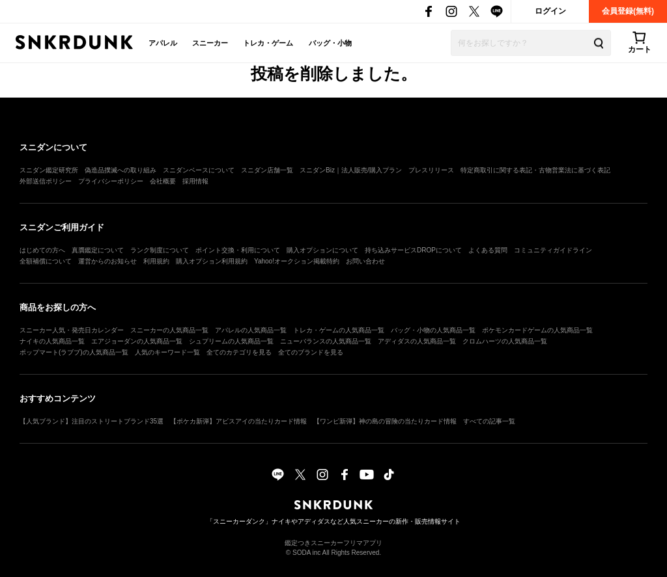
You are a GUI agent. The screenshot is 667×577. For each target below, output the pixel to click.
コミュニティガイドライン (553, 250)
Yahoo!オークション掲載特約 (296, 261)
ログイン (550, 11)
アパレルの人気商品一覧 (251, 330)
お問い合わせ (365, 261)
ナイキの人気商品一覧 (52, 341)
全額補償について (46, 261)
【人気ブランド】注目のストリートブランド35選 (91, 421)
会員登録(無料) (628, 11)
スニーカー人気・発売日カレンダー (72, 330)
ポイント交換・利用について (237, 250)
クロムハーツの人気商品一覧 (504, 341)
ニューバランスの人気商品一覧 (325, 341)
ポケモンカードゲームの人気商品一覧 (537, 330)
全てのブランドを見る (310, 352)
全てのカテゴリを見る (239, 352)
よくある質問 (487, 250)
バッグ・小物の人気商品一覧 (433, 330)
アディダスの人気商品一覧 (417, 341)
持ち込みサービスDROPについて (413, 250)
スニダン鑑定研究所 (49, 170)
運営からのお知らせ (107, 261)
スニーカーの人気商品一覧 (169, 330)
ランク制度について (159, 250)
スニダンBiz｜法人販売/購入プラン (351, 170)
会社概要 (163, 181)
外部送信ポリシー (46, 181)
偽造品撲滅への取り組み (120, 170)
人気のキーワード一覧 (167, 352)
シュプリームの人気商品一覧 (231, 341)
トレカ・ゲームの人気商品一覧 (338, 330)
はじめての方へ (42, 250)
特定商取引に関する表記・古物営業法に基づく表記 (535, 170)
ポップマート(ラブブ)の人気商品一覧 (74, 352)
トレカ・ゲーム (268, 43)
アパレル (163, 43)
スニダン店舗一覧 (267, 170)
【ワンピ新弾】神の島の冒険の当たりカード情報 (385, 421)
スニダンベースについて (198, 170)
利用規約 (156, 261)
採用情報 (195, 181)
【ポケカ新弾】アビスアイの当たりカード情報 (238, 421)
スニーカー (210, 43)
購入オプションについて (322, 250)
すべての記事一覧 (489, 421)
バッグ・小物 (330, 43)
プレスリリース (431, 170)
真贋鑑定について (98, 250)
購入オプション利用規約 (212, 261)
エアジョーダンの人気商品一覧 (136, 341)
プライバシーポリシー (110, 181)
